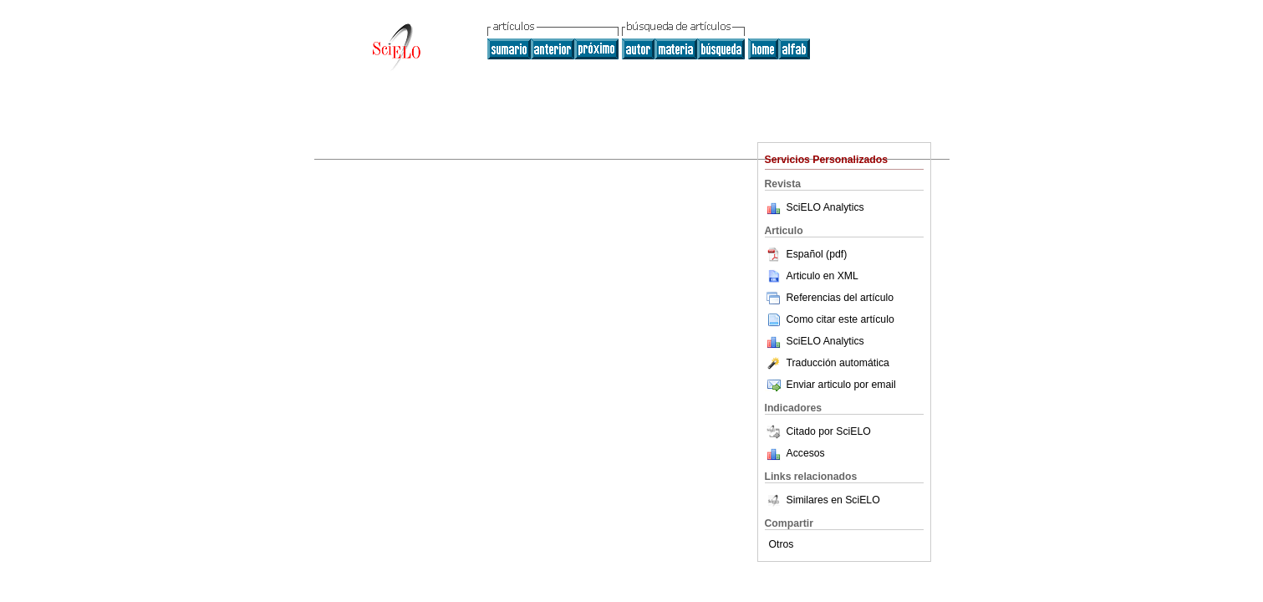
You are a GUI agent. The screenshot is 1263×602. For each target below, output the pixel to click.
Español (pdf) (806, 254)
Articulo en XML (811, 276)
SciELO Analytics (825, 207)
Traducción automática (827, 363)
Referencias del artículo (829, 298)
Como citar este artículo (840, 319)
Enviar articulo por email (830, 384)
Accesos (806, 453)
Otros (781, 544)
